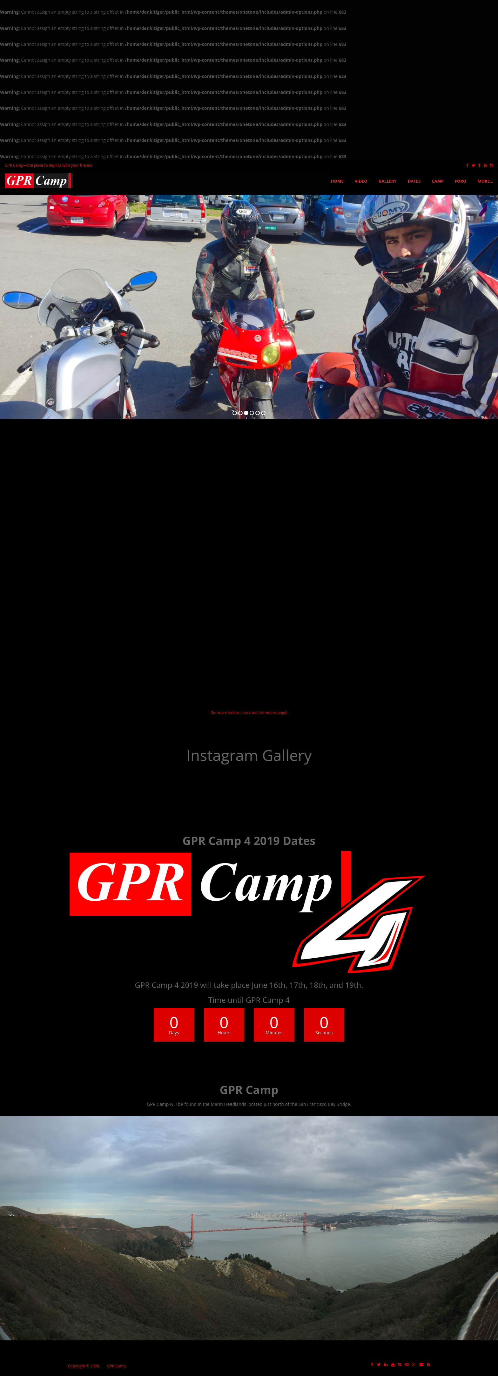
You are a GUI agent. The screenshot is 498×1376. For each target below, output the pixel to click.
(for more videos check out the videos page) (249, 712)
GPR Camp (116, 1366)
